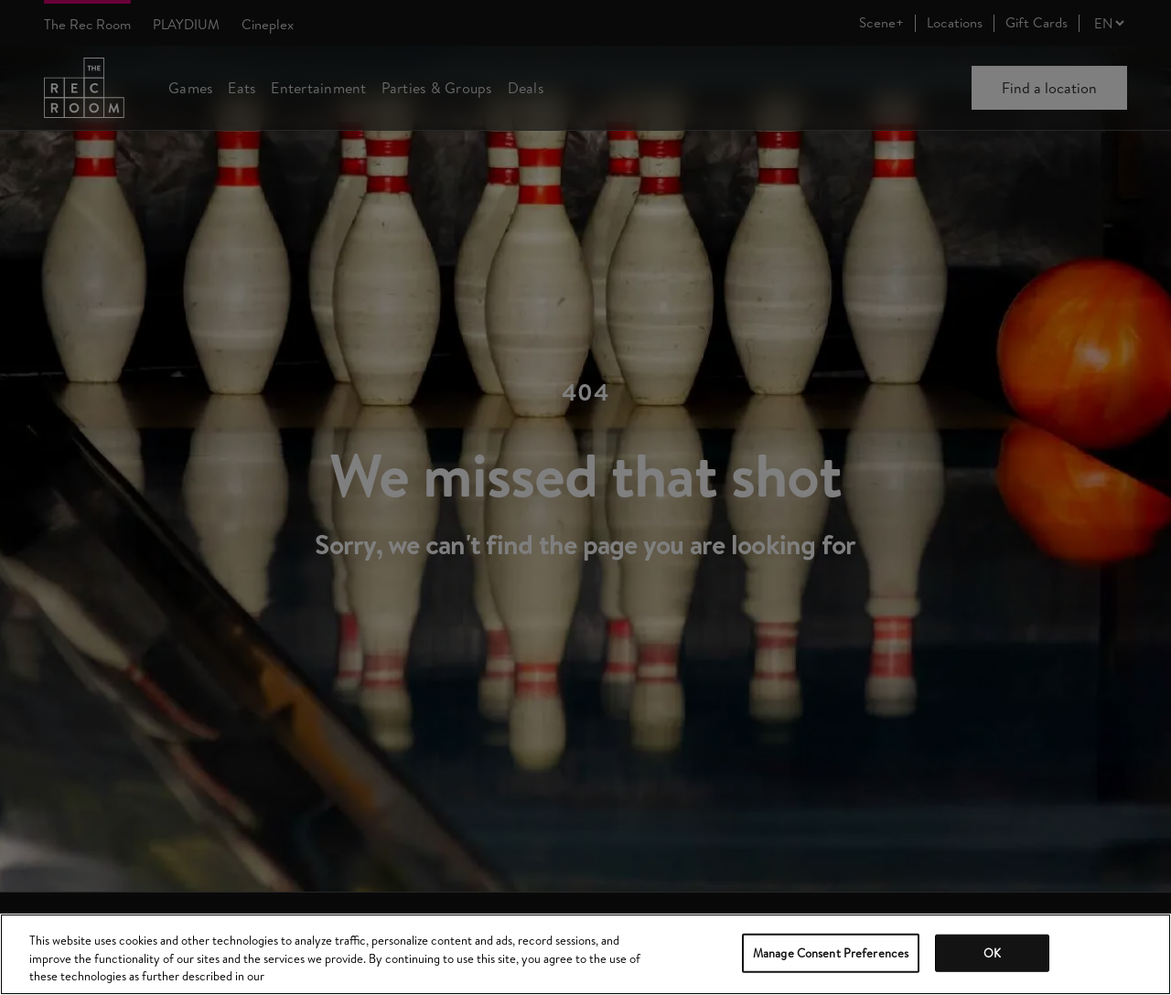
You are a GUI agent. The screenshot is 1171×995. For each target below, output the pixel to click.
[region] (585, 954)
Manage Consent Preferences (830, 952)
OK (992, 952)
